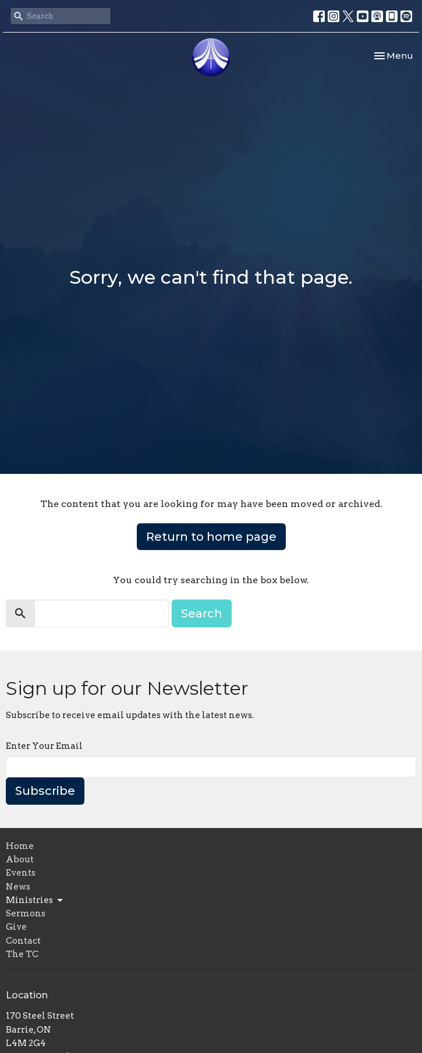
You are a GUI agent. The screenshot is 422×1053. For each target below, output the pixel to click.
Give (16, 927)
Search (201, 613)
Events (21, 873)
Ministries (35, 900)
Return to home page (211, 537)
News (18, 886)
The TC (22, 954)
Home (20, 846)
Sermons (25, 913)
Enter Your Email (44, 746)
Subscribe (45, 791)
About (20, 859)
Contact (23, 941)
